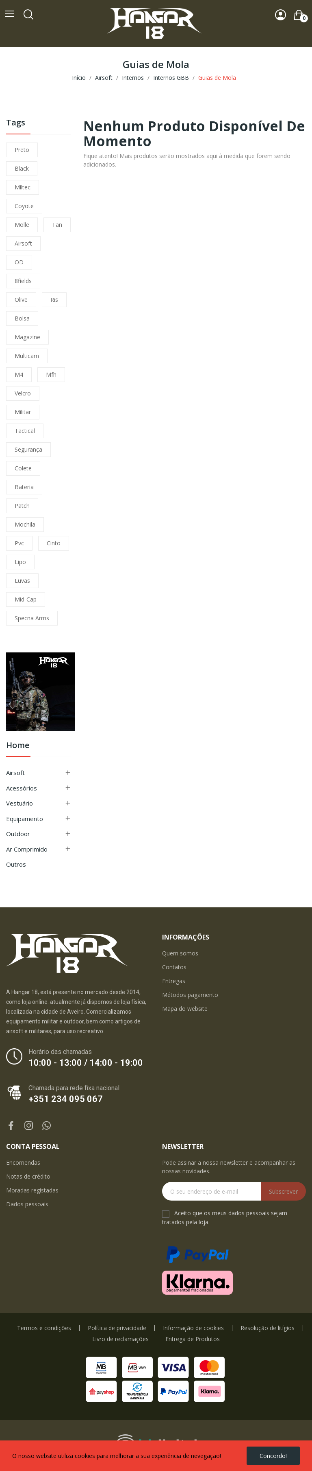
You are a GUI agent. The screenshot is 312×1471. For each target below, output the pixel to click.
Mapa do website (185, 1008)
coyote (24, 206)
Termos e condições (44, 1328)
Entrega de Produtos (192, 1339)
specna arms (32, 618)
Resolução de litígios (267, 1328)
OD (19, 262)
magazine (27, 337)
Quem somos (180, 953)
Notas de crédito (28, 1176)
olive (21, 299)
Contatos (174, 967)
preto (22, 150)
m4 (19, 374)
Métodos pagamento (190, 995)
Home (17, 746)
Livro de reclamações (120, 1339)
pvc (19, 543)
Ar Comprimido (27, 849)
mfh (51, 374)
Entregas (173, 981)
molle (22, 224)
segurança (28, 449)
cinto (54, 543)
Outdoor (18, 834)
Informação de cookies (193, 1328)
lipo (20, 562)
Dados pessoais (27, 1204)
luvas (22, 580)
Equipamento (24, 819)
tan (57, 224)
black (22, 168)
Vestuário (19, 803)
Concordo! (273, 1456)
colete (23, 468)
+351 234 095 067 (65, 1099)
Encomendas (23, 1162)
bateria (24, 487)
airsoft (23, 243)
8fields (23, 281)
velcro (23, 393)
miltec (22, 187)
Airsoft (15, 772)
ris (54, 299)
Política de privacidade (117, 1328)
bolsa (22, 318)
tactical (25, 431)
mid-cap (26, 599)
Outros (16, 864)
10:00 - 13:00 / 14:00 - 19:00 (85, 1063)
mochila (25, 524)
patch (22, 505)
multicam (27, 356)
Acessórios (21, 788)
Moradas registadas (32, 1190)
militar (23, 412)
